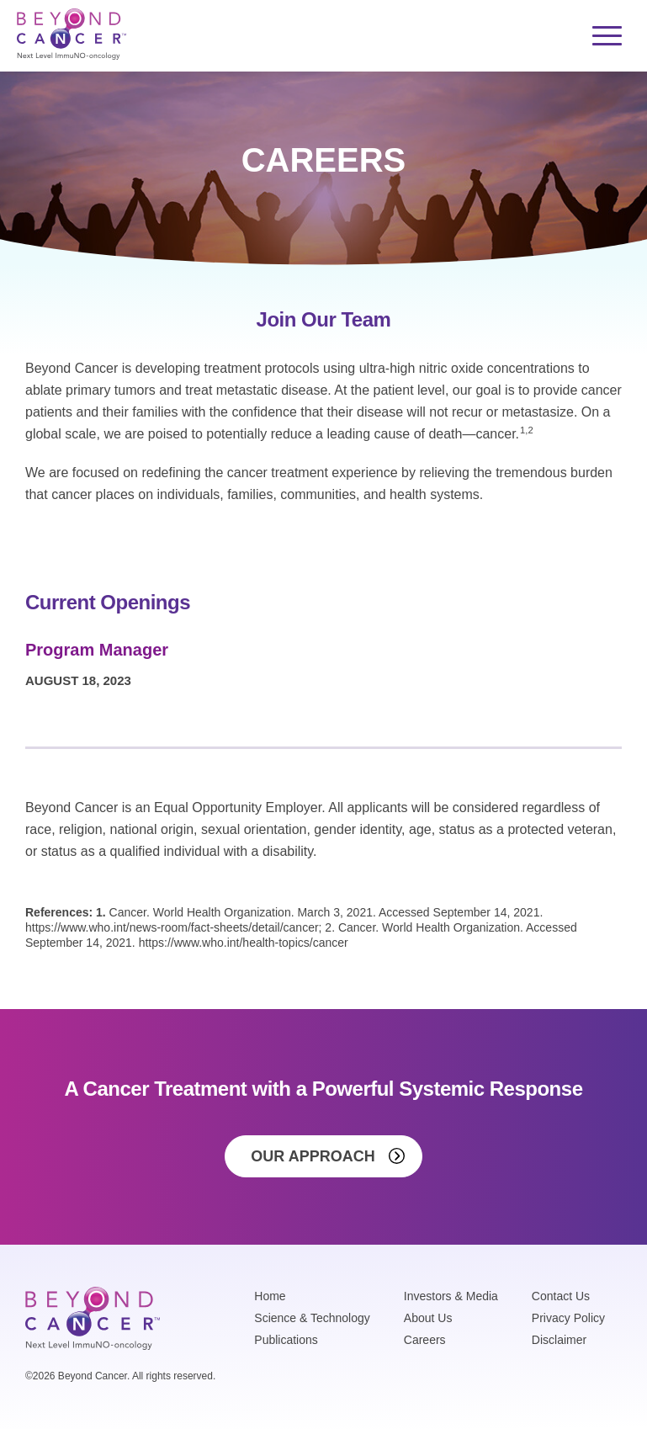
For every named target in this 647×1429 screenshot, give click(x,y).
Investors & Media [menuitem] (451, 1296)
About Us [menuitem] (428, 1318)
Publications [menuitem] (286, 1340)
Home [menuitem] (269, 1296)
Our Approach (312, 1156)
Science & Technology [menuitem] (312, 1318)
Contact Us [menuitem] (561, 1296)
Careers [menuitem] (425, 1340)
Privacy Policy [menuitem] (568, 1318)
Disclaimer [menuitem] (559, 1340)
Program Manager (96, 649)
